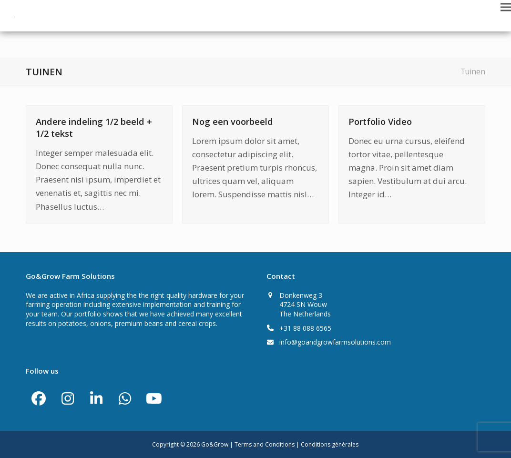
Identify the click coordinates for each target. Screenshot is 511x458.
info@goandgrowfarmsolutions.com (335, 341)
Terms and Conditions (265, 444)
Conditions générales (329, 444)
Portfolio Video (380, 121)
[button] (506, 7)
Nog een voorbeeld (232, 121)
